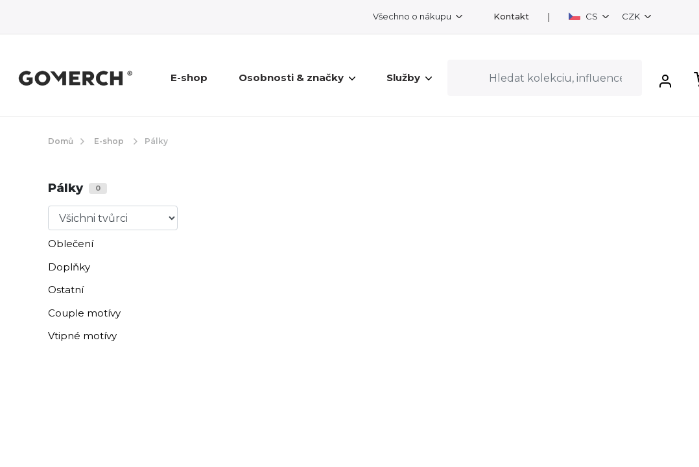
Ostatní (66, 289)
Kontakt (511, 16)
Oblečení (70, 243)
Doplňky (69, 267)
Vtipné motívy (82, 335)
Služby (409, 77)
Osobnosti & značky (297, 77)
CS (584, 16)
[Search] (544, 78)
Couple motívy (84, 313)
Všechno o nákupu (413, 16)
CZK (632, 16)
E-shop (189, 77)
